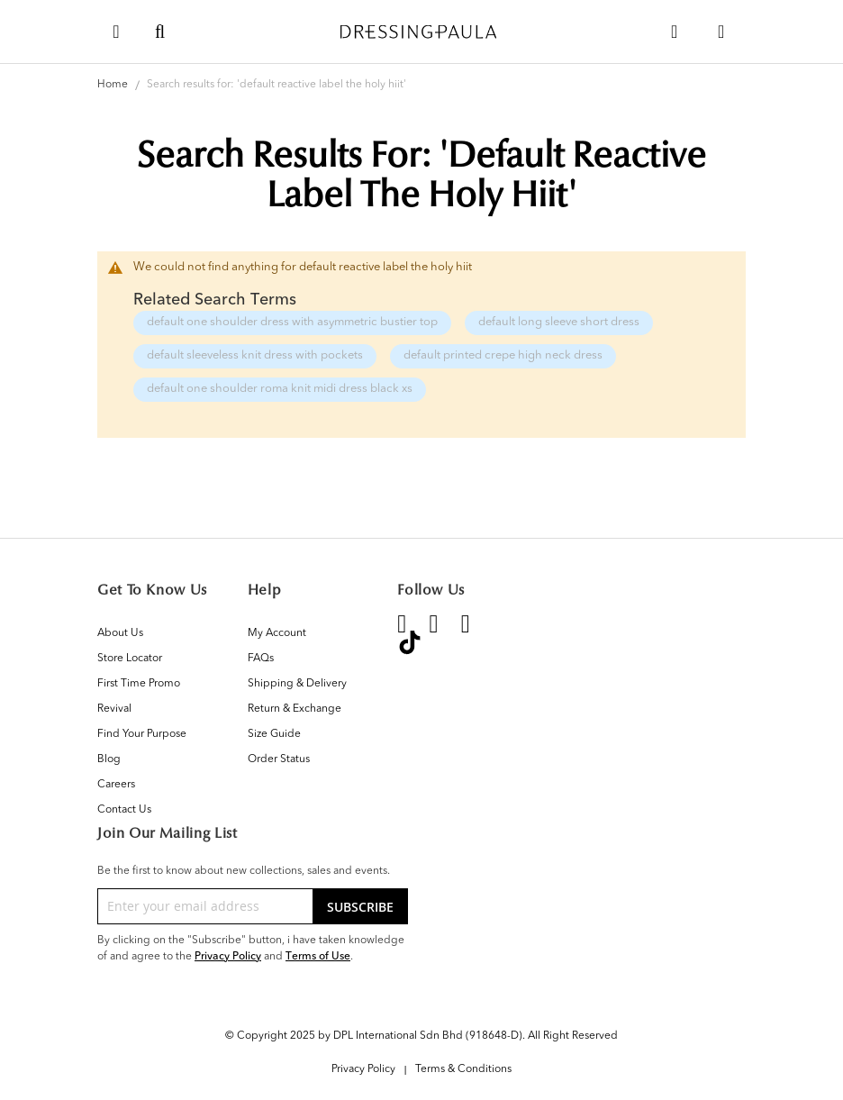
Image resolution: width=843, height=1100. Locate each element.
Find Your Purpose (141, 734)
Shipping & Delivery (297, 683)
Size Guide (274, 734)
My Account (277, 633)
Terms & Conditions (463, 1069)
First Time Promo (138, 683)
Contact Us (124, 810)
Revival (114, 709)
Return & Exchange (294, 709)
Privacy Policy (228, 956)
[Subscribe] (360, 906)
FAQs (261, 658)
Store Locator (129, 658)
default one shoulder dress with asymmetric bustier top (292, 322)
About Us (120, 633)
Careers (116, 784)
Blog (109, 759)
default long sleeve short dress (558, 322)
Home (114, 84)
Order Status (279, 759)
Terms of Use (318, 956)
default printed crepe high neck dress (503, 355)
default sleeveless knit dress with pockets (255, 355)
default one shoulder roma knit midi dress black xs (279, 389)
